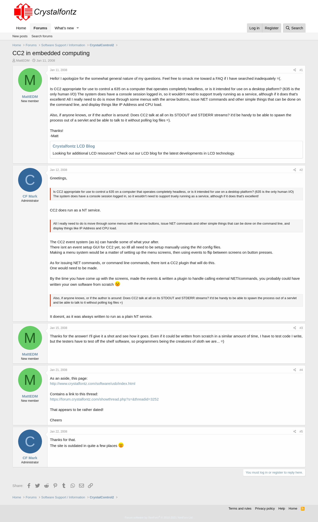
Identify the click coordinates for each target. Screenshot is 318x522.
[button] (77, 28)
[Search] (294, 28)
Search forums (42, 36)
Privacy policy (265, 508)
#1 (301, 70)
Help (281, 508)
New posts (20, 36)
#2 (301, 170)
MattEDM (23, 60)
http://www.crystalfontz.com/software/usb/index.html (92, 383)
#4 (301, 370)
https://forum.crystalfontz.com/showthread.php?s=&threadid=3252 (104, 399)
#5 (301, 431)
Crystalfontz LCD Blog (74, 146)
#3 (301, 328)
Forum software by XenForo (159, 517)
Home (21, 28)
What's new (64, 28)
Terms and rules (240, 508)
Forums (40, 28)
